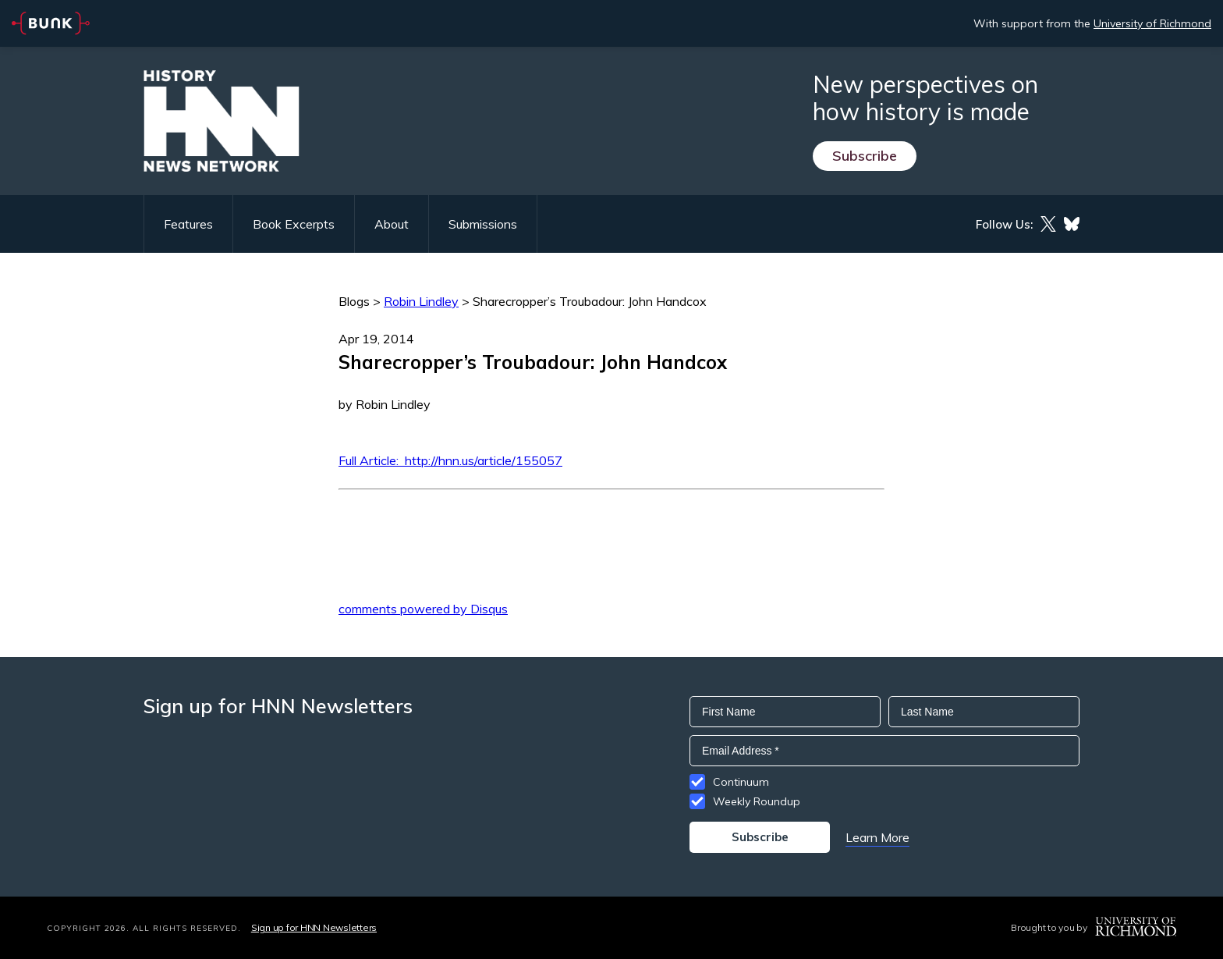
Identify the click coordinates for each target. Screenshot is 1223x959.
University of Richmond (1152, 23)
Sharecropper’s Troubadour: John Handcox (590, 301)
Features (188, 224)
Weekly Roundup (756, 801)
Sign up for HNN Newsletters (314, 927)
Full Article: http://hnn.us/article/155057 (450, 460)
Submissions (482, 224)
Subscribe (864, 156)
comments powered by (423, 608)
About (391, 224)
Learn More (877, 837)
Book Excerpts (294, 224)
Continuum (741, 782)
